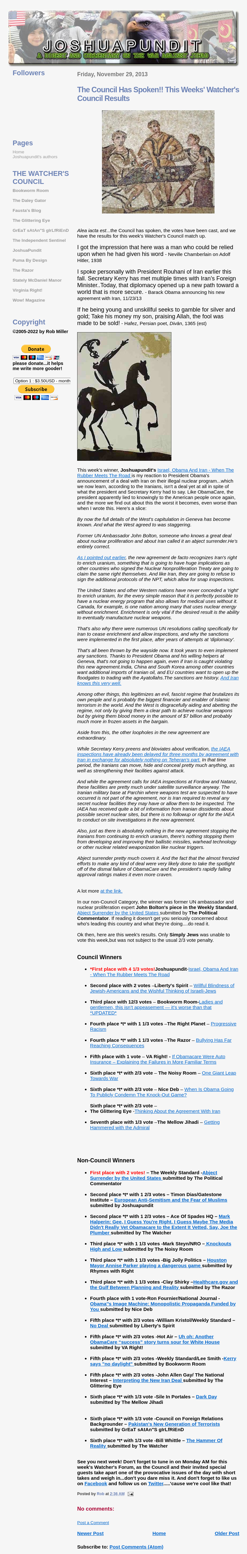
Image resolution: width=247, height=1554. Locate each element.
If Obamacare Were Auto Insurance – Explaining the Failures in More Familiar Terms (157, 1059)
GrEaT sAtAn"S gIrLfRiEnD (41, 230)
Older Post (227, 1533)
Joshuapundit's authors (35, 156)
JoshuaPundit (27, 250)
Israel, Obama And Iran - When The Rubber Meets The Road (164, 971)
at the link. (111, 891)
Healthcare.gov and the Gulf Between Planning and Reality (164, 1284)
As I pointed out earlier (101, 557)
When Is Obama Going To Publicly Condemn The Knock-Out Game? (162, 1091)
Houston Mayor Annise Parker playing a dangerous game (158, 1262)
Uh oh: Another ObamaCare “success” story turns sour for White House (155, 1339)
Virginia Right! (27, 290)
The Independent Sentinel (39, 240)
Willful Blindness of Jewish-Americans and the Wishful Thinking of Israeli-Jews (162, 988)
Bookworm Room (31, 190)
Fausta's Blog (27, 210)
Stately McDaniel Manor (37, 280)
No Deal (99, 1325)
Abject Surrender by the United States (118, 912)
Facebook (96, 1483)
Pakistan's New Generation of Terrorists (174, 1424)
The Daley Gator (29, 200)
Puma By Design (30, 260)
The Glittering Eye (31, 220)
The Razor (23, 270)
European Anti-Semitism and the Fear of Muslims (170, 1200)
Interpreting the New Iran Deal (148, 1380)
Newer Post (90, 1533)
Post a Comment (93, 1522)
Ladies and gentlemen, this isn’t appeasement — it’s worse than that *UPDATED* (156, 1007)
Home (159, 1533)
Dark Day (206, 1396)
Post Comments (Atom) (137, 1546)
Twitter (155, 1483)
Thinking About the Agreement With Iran (177, 1111)
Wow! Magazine (29, 300)
